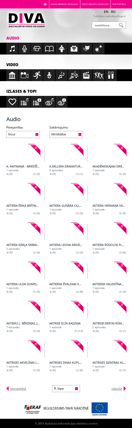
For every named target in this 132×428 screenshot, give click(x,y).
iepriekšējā (18, 388)
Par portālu (119, 4)
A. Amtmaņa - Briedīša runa (27, 166)
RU (113, 11)
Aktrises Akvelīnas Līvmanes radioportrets (39, 363)
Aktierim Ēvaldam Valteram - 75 (73, 284)
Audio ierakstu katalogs (64, 4)
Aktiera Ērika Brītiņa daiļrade (29, 206)
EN (106, 11)
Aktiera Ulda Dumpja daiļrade (29, 284)
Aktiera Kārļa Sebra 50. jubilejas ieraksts (37, 245)
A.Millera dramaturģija (67, 166)
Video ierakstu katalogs (95, 4)
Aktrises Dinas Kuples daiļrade (73, 363)
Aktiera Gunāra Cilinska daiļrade (75, 206)
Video (12, 64)
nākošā (117, 388)
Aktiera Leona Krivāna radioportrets (78, 245)
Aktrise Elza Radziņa (65, 323)
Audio (12, 38)
